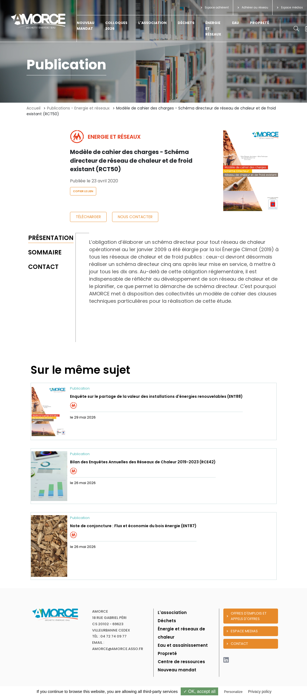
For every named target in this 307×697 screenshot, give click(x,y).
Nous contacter (135, 217)
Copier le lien (83, 191)
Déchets (186, 22)
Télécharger (88, 217)
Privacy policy (259, 691)
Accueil (33, 108)
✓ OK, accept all (199, 691)
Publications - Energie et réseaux (78, 108)
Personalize (233, 692)
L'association (152, 22)
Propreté (259, 22)
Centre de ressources (181, 662)
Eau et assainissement (183, 645)
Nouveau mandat (177, 670)
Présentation (51, 238)
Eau (235, 22)
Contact (43, 267)
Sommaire (45, 252)
